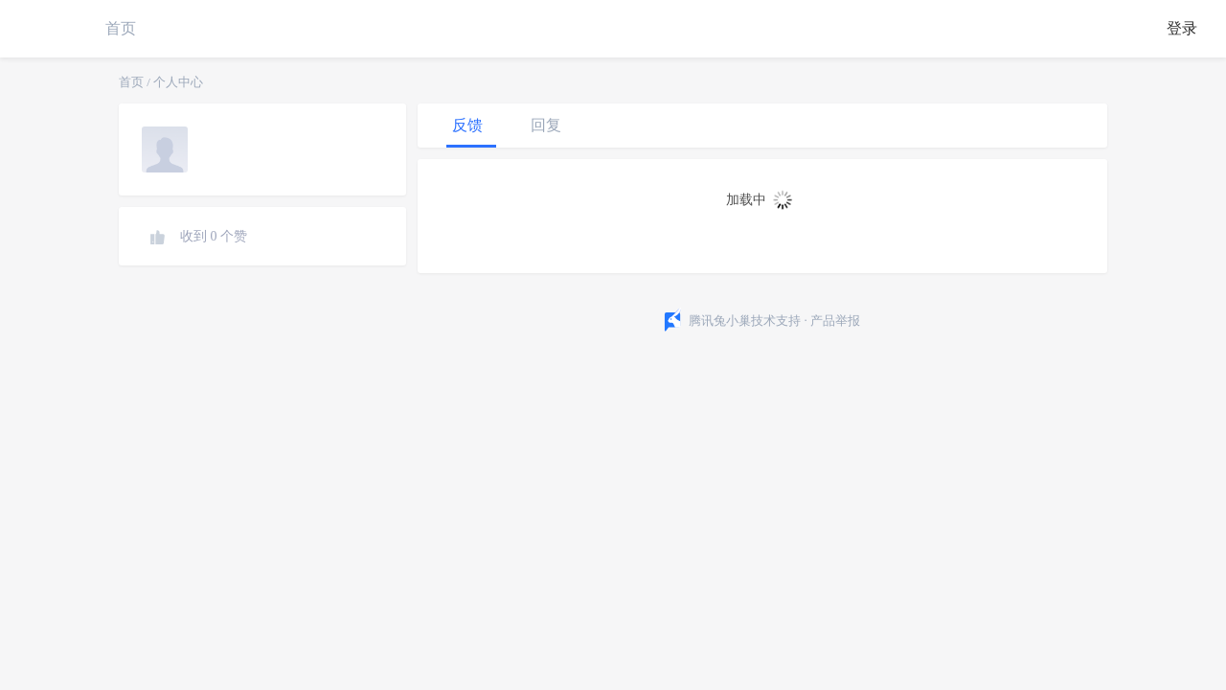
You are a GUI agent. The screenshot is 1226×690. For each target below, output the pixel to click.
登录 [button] (1182, 28)
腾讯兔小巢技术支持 (745, 320)
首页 (120, 28)
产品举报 (835, 320)
